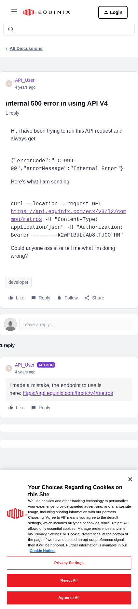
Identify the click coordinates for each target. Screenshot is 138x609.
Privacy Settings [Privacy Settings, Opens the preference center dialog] (69, 563)
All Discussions (26, 48)
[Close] (130, 479)
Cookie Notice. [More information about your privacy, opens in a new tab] (42, 551)
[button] (14, 13)
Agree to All (69, 598)
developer (18, 282)
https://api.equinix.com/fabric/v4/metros (68, 393)
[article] (69, 387)
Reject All (69, 580)
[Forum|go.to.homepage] (55, 12)
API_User (24, 80)
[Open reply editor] (69, 324)
